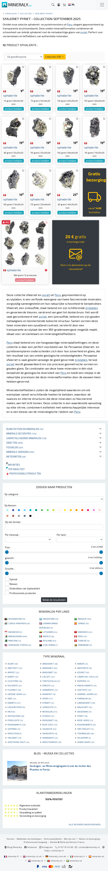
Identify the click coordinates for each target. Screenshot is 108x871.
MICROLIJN (49, 711)
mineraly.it (77, 856)
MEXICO (48, 636)
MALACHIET (84, 707)
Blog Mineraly (13, 847)
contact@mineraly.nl (89, 847)
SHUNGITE (49, 729)
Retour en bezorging (89, 838)
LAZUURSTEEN (16, 707)
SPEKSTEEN (14, 733)
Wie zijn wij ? (70, 838)
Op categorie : (11, 494)
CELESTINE (15, 681)
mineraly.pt (55, 860)
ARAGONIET (49, 672)
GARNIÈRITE (50, 689)
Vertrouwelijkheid (53, 838)
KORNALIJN (84, 698)
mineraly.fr (11, 856)
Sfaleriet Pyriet (44, 13)
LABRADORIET (86, 702)
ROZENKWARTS (86, 724)
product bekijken (13, 108)
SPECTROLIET (85, 729)
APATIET (13, 672)
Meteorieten (16, 456)
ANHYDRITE (84, 668)
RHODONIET (49, 720)
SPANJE (83, 623)
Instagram (46, 847)
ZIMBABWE (85, 645)
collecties (26, 13)
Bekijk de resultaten (54, 599)
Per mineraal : (12, 534)
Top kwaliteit (15, 469)
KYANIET (48, 702)
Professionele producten (23, 473)
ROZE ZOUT (49, 724)
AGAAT (13, 663)
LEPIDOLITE (49, 707)
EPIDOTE (48, 685)
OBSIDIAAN (84, 711)
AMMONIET (49, 668)
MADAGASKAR (17, 636)
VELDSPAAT (84, 737)
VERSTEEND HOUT (18, 742)
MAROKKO (85, 632)
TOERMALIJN (85, 733)
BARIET (13, 676)
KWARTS (14, 702)
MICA (11, 711)
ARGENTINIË (50, 618)
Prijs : (8, 547)
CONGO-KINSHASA (19, 623)
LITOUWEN (50, 632)
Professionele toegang (36, 842)
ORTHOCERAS (16, 716)
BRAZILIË (84, 618)
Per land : (62, 534)
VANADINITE (50, 737)
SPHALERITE (49, 733)
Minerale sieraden (20, 451)
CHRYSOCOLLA (51, 681)
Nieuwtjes (13, 464)
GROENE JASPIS (17, 694)
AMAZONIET (50, 663)
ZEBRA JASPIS (85, 742)
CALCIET (48, 676)
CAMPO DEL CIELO (87, 676)
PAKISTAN (14, 640)
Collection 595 (54, 56)
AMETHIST (15, 668)
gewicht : (10, 558)
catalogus (11, 13)
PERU (82, 636)
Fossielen (14, 447)
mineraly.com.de (56, 856)
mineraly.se (74, 860)
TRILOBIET (14, 737)
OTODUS (48, 716)
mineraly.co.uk (32, 856)
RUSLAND (49, 640)
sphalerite (12, 270)
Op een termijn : (13, 522)
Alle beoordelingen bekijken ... (86, 824)
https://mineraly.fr (54, 850)
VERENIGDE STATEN (19, 645)
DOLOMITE (15, 685)
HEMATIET (48, 694)
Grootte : (9, 568)
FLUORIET (14, 689)
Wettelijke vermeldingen (29, 838)
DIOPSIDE (83, 681)
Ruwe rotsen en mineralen (24, 428)
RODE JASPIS (85, 720)
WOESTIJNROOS (51, 742)
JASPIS (47, 698)
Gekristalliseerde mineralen (26, 438)
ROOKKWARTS (17, 724)
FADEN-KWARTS (86, 685)
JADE (12, 698)
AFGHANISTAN (16, 618)
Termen (10, 838)
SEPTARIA (14, 729)
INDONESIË (15, 632)
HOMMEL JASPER (87, 694)
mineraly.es (96, 856)
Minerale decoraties (21, 433)
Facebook (30, 847)
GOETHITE (84, 689)
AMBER (82, 663)
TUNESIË (83, 640)
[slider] (7, 552)
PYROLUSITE (15, 720)
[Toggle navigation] (102, 4)
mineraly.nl (36, 860)
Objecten (14, 442)
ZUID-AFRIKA (50, 645)
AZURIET (83, 672)
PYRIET (82, 716)
